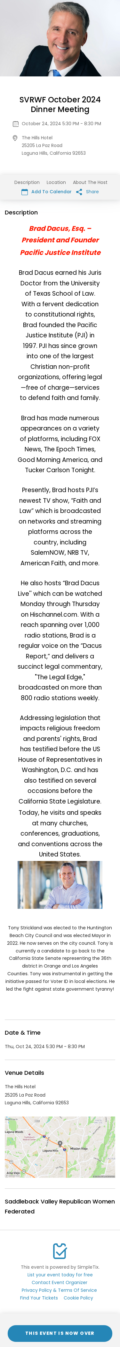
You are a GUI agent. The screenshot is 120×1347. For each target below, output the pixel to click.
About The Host (90, 182)
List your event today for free (60, 1275)
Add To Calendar (46, 191)
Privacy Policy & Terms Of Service (59, 1290)
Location (56, 182)
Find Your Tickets (39, 1298)
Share (87, 191)
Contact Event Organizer (59, 1282)
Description (27, 182)
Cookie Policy (78, 1298)
